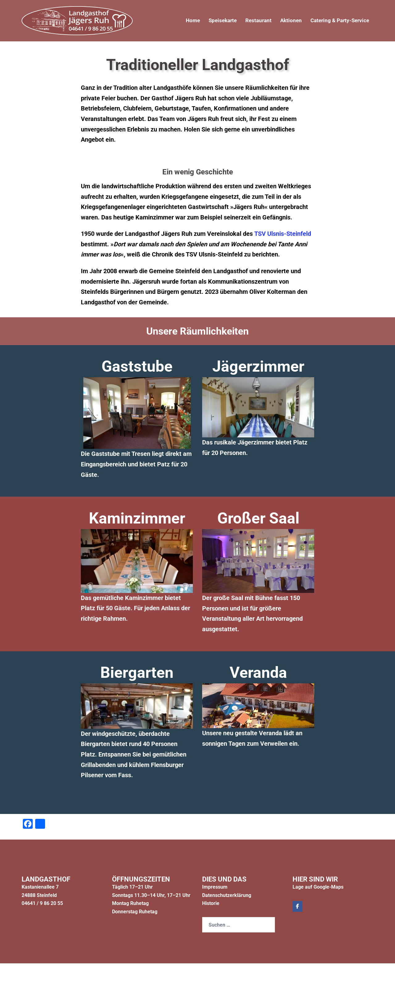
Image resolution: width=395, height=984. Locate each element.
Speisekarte (215, 20)
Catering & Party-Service (338, 20)
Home (184, 20)
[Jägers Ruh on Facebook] (297, 906)
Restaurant (253, 20)
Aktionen (287, 20)
